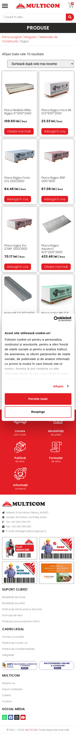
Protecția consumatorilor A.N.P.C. (21, 621)
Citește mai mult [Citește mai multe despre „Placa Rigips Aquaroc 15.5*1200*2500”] (56, 267)
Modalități (56, 431)
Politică (20, 458)
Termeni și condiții (13, 636)
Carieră (6, 695)
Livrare (20, 431)
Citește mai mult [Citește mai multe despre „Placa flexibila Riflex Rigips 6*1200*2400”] (19, 131)
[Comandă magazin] (40, 64)
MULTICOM (31, 730)
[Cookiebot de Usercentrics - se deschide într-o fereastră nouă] (54, 319)
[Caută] (34, 17)
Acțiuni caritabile (12, 689)
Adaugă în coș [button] (54, 131)
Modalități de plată (13, 603)
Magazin (30, 37)
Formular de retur (12, 615)
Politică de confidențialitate (18, 649)
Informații (20, 485)
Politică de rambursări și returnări (22, 609)
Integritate (8, 655)
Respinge (38, 411)
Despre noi (8, 683)
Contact (7, 701)
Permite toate (38, 398)
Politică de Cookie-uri (15, 643)
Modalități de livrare (14, 597)
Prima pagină (11, 37)
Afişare (58, 386)
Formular (56, 458)
